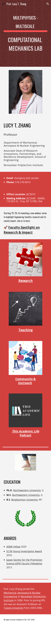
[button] (3, 4)
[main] (26, 33)
